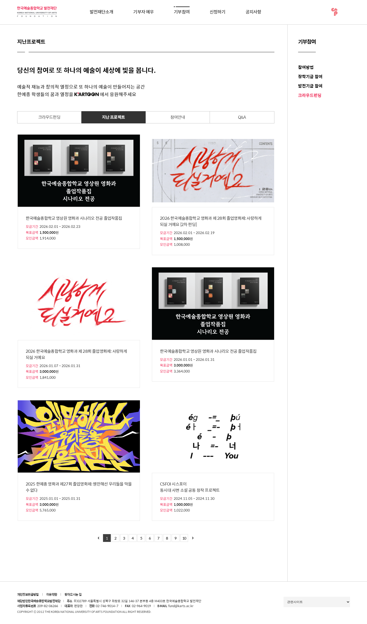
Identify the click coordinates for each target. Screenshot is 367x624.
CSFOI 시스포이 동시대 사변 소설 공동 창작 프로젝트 (190, 487)
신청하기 (218, 11)
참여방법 (306, 67)
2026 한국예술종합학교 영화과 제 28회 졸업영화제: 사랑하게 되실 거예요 (76, 354)
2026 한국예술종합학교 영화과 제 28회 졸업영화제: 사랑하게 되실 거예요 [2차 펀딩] (210, 221)
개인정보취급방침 (28, 594)
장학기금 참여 (310, 76)
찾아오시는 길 (73, 594)
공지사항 (253, 11)
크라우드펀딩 (309, 95)
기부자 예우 (143, 11)
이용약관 (51, 594)
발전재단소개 (101, 11)
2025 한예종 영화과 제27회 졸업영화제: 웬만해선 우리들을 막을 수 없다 (79, 487)
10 (184, 538)
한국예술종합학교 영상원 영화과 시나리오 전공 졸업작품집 (74, 218)
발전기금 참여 (310, 86)
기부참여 (182, 11)
